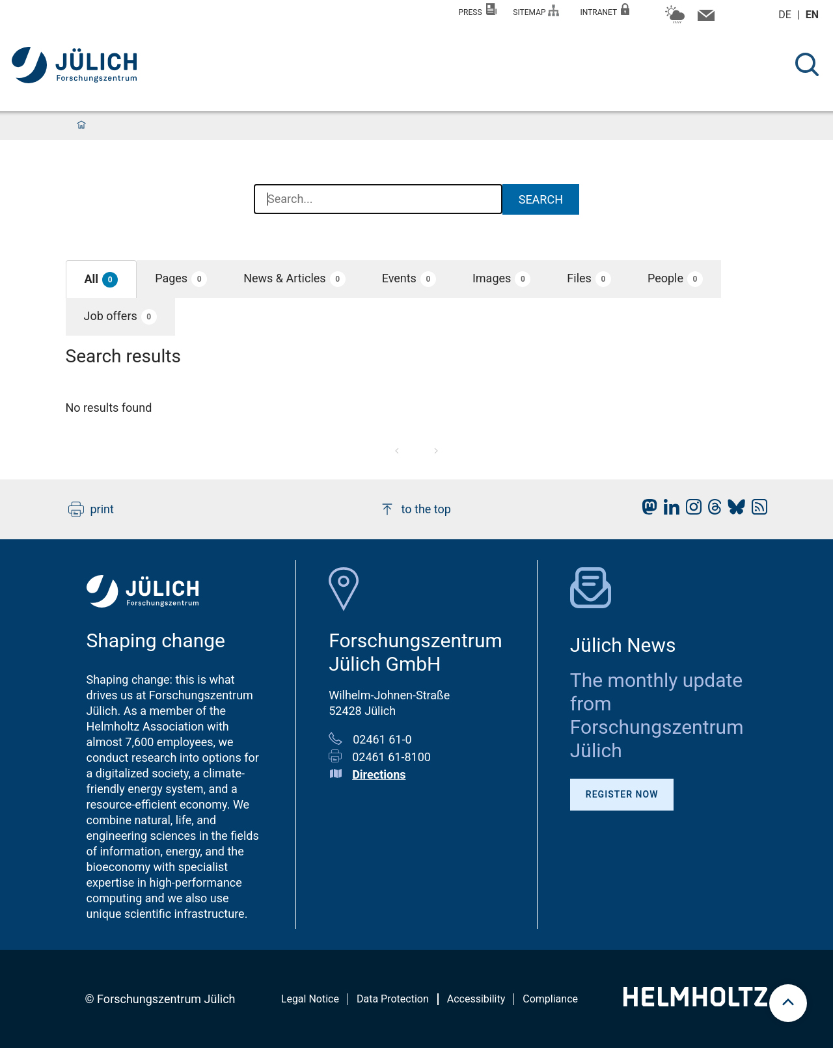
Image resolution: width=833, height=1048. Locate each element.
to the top (415, 509)
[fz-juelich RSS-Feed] (756, 510)
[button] (101, 279)
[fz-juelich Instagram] (690, 510)
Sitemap (536, 11)
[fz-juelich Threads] (712, 510)
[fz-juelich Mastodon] (646, 510)
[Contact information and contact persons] (704, 18)
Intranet (604, 10)
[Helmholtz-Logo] (695, 1002)
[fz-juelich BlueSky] (733, 510)
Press (478, 10)
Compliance (550, 999)
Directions (378, 774)
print (91, 509)
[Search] (807, 64)
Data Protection (393, 999)
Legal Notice (310, 999)
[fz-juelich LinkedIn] (668, 510)
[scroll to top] (788, 1003)
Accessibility (476, 999)
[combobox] (378, 199)
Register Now (622, 794)
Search (541, 199)
